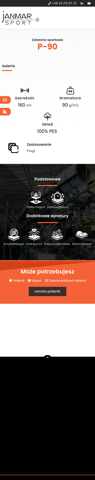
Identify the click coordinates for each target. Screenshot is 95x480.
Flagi (31, 150)
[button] (47, 291)
